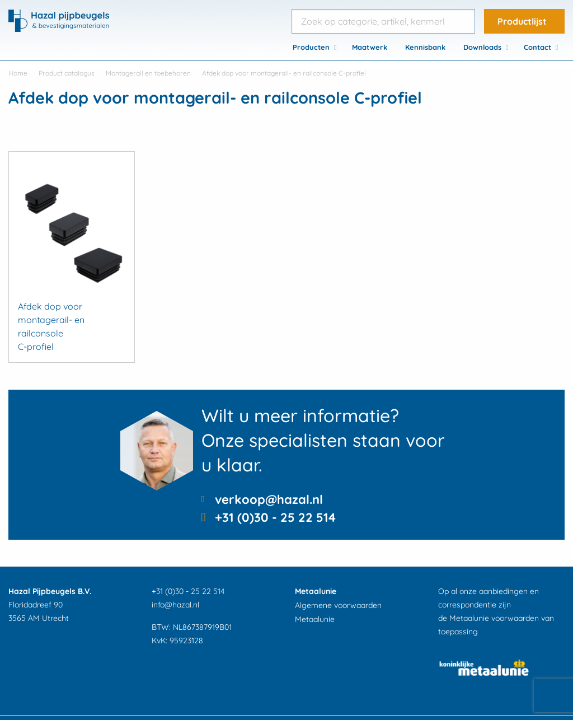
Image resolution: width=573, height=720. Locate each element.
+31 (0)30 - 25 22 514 (275, 517)
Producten (311, 47)
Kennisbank (425, 47)
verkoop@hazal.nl (269, 499)
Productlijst (522, 21)
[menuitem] (313, 47)
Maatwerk (369, 47)
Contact (537, 47)
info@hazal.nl (175, 605)
